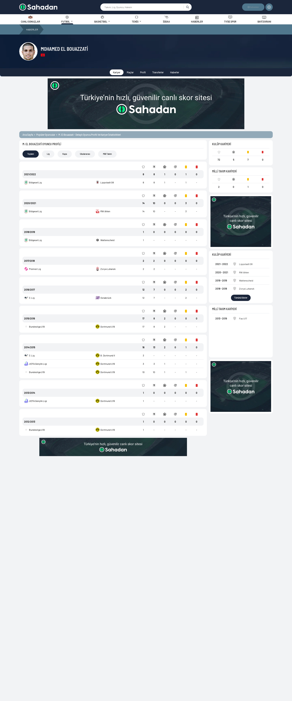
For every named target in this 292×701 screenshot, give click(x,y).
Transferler (158, 72)
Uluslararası (85, 154)
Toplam (30, 154)
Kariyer (116, 72)
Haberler (174, 72)
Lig (48, 154)
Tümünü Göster (240, 297)
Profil (143, 72)
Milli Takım (107, 154)
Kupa (64, 154)
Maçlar (130, 72)
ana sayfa (28, 134)
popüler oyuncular (45, 134)
